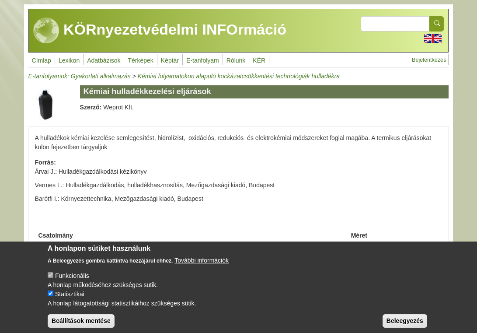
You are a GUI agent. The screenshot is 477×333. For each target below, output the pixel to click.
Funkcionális (72, 282)
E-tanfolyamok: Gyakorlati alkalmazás (79, 76)
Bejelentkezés (429, 60)
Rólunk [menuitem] (236, 60)
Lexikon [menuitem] (69, 60)
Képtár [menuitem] (170, 60)
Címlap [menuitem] (41, 60)
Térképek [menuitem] (140, 60)
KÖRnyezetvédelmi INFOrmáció (160, 31)
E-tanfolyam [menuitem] (202, 60)
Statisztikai (69, 300)
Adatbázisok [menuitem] (103, 60)
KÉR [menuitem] (259, 60)
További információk (201, 266)
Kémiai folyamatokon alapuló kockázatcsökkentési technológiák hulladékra (239, 76)
